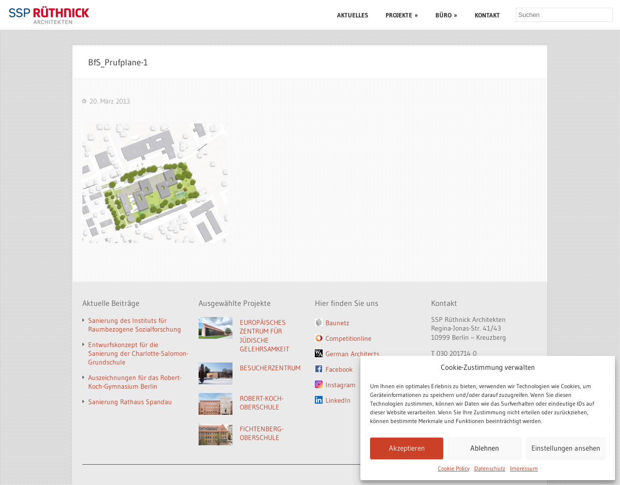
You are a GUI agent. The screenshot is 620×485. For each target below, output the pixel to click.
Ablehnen (484, 448)
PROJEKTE (402, 15)
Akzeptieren (407, 448)
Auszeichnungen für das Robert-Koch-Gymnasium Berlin (135, 382)
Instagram (341, 384)
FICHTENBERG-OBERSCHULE (261, 433)
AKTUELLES (352, 15)
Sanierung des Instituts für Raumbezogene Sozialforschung (134, 324)
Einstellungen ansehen (565, 448)
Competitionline (349, 338)
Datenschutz (489, 468)
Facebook (339, 369)
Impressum (524, 468)
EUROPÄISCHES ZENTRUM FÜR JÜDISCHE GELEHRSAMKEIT (264, 336)
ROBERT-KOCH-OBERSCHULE (261, 403)
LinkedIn (338, 400)
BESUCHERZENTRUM (270, 368)
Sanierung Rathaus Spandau (130, 401)
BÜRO (446, 15)
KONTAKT (487, 15)
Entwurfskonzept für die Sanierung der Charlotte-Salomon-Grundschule (138, 353)
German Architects (352, 353)
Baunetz (337, 322)
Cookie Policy (453, 468)
